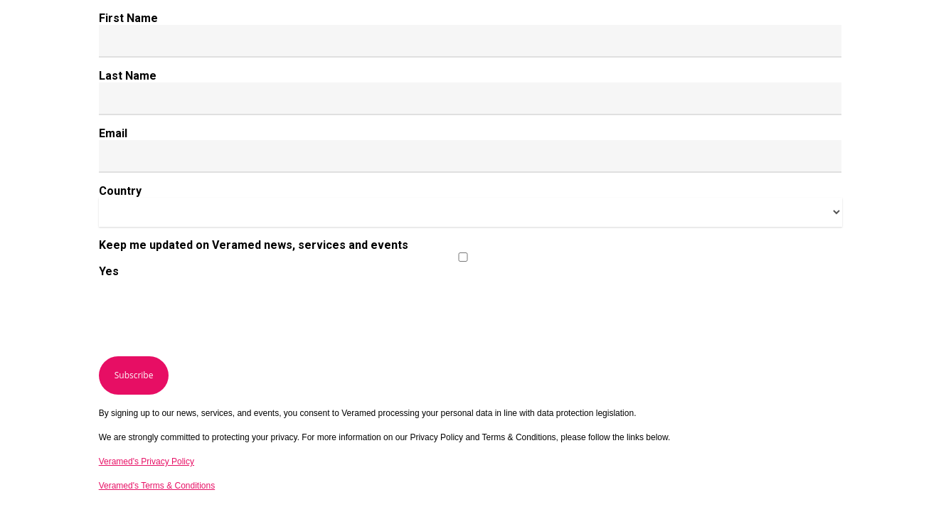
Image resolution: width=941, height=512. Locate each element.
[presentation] (207, 317)
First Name (128, 18)
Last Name (127, 75)
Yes (109, 271)
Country (120, 191)
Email (113, 133)
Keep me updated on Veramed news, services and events (253, 245)
